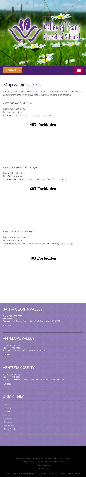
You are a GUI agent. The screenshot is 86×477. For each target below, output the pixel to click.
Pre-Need (7, 415)
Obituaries (8, 422)
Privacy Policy (60, 473)
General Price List (10, 429)
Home (6, 405)
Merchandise (9, 425)
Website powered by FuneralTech (33, 473)
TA (52, 473)
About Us (7, 408)
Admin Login (11, 473)
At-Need (7, 412)
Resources (8, 419)
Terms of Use (74, 473)
